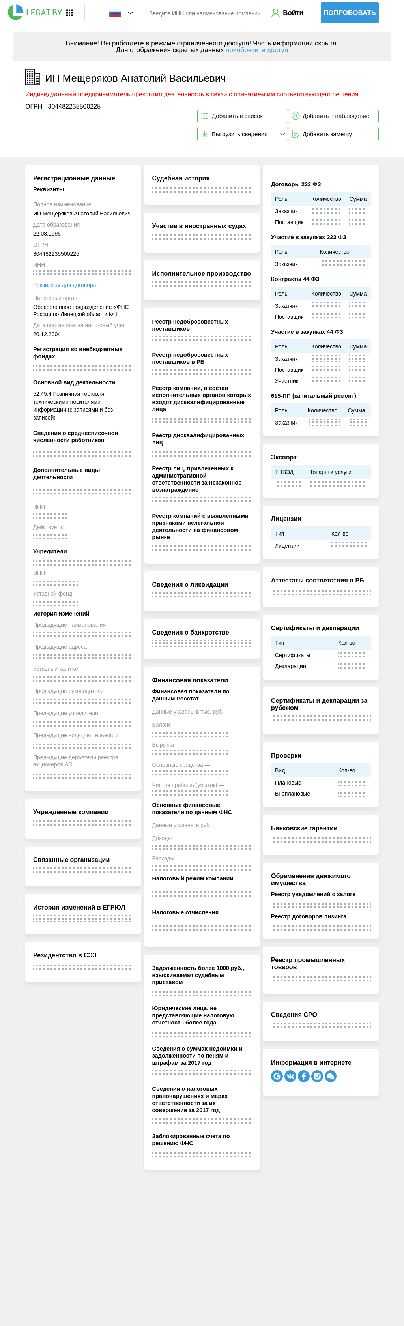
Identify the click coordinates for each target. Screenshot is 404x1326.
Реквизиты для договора (64, 285)
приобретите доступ (257, 50)
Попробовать (350, 13)
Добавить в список (237, 115)
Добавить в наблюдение (336, 115)
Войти (293, 13)
